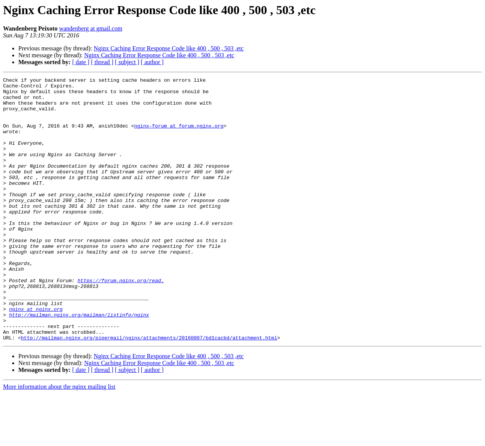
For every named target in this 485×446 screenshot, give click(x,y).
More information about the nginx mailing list (59, 439)
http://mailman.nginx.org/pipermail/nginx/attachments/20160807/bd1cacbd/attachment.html (149, 390)
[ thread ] (102, 62)
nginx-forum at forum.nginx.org (178, 136)
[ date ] (80, 62)
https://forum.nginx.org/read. (121, 321)
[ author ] (152, 62)
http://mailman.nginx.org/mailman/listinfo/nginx (79, 362)
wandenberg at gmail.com (90, 28)
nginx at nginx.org (36, 355)
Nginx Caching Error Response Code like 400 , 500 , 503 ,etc (169, 48)
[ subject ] (127, 62)
